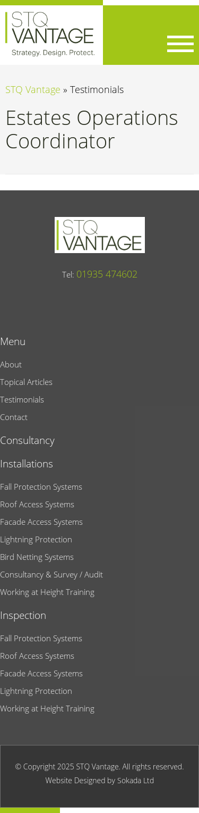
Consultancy (27, 440)
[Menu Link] (180, 43)
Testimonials (22, 399)
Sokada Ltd (135, 780)
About (11, 364)
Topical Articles (26, 381)
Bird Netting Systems (37, 556)
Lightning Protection (36, 539)
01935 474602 (106, 273)
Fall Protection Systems (41, 486)
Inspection (23, 615)
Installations (26, 463)
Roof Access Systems (37, 504)
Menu (12, 341)
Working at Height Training (47, 591)
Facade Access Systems (41, 521)
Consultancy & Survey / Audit (51, 574)
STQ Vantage (32, 89)
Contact (14, 417)
